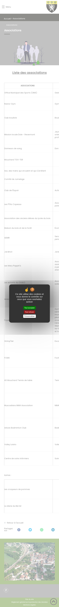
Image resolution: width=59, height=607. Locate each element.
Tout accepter (29, 308)
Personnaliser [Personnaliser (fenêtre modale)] (29, 316)
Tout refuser (29, 312)
